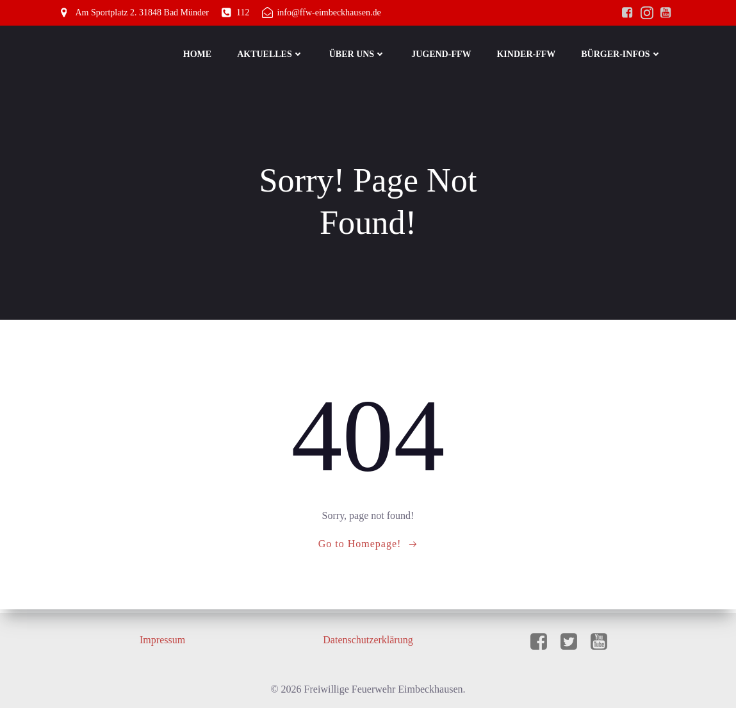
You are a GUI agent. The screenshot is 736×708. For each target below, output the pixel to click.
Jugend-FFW (442, 55)
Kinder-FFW (527, 55)
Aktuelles (271, 55)
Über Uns (359, 55)
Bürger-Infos (622, 55)
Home (198, 55)
